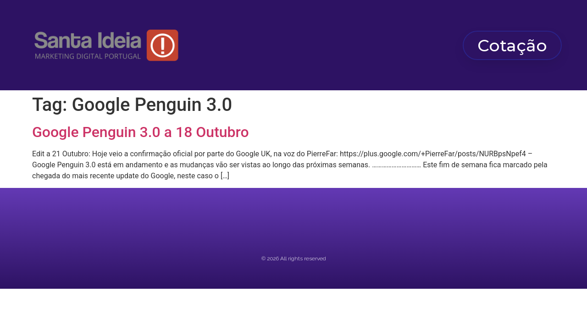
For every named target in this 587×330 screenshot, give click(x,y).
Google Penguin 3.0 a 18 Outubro (140, 132)
